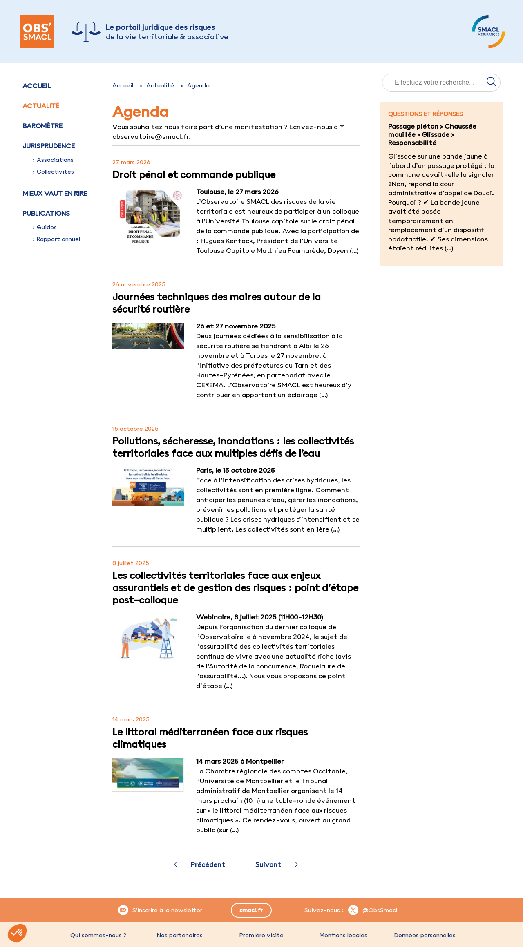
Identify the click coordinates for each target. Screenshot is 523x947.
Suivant (268, 864)
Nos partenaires (180, 935)
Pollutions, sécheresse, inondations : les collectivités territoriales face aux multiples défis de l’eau (233, 447)
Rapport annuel (56, 239)
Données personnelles (425, 935)
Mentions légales (343, 935)
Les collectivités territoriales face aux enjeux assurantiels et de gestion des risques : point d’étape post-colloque (235, 587)
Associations (53, 159)
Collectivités (53, 171)
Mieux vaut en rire (54, 193)
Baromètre (42, 126)
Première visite (261, 935)
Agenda (198, 85)
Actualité (40, 106)
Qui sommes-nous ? (98, 935)
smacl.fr (251, 910)
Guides (45, 227)
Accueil (36, 86)
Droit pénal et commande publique (193, 174)
